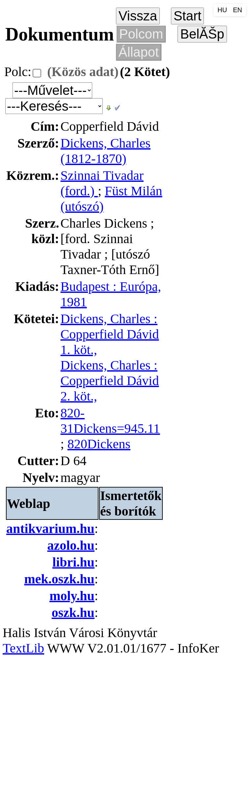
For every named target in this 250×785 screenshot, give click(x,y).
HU (222, 10)
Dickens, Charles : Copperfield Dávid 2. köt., (110, 381)
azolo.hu (71, 545)
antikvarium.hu (50, 528)
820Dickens (99, 443)
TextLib (23, 648)
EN (237, 10)
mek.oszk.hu (59, 579)
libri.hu (73, 562)
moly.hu (72, 595)
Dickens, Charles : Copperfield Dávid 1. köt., (110, 334)
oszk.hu (73, 612)
